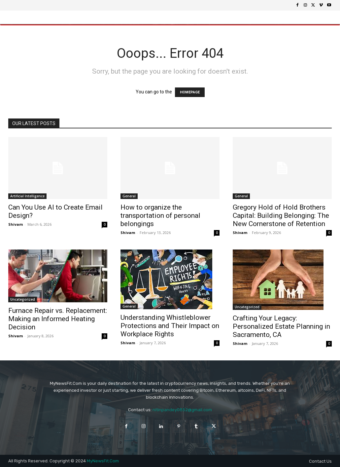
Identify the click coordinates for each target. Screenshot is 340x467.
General (129, 196)
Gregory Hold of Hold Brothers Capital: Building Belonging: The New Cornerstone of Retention (281, 215)
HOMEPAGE (190, 92)
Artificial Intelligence (27, 196)
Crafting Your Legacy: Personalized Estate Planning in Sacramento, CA (281, 326)
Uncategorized (22, 299)
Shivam (15, 224)
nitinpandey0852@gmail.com (182, 409)
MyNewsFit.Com (103, 460)
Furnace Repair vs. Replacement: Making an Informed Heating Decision (57, 319)
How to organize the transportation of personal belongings (160, 215)
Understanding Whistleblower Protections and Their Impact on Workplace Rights (169, 326)
